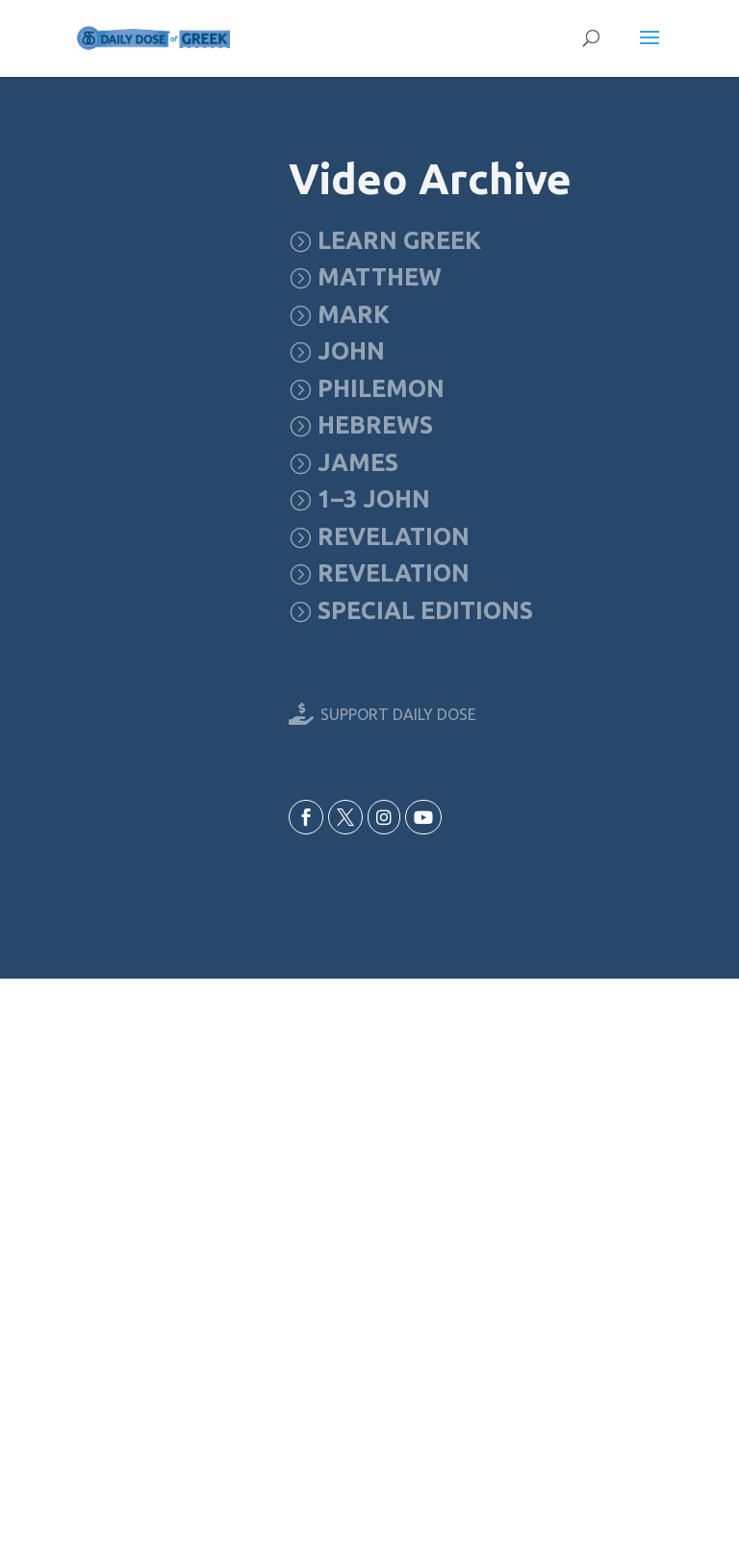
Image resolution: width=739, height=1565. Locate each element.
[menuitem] (385, 241)
